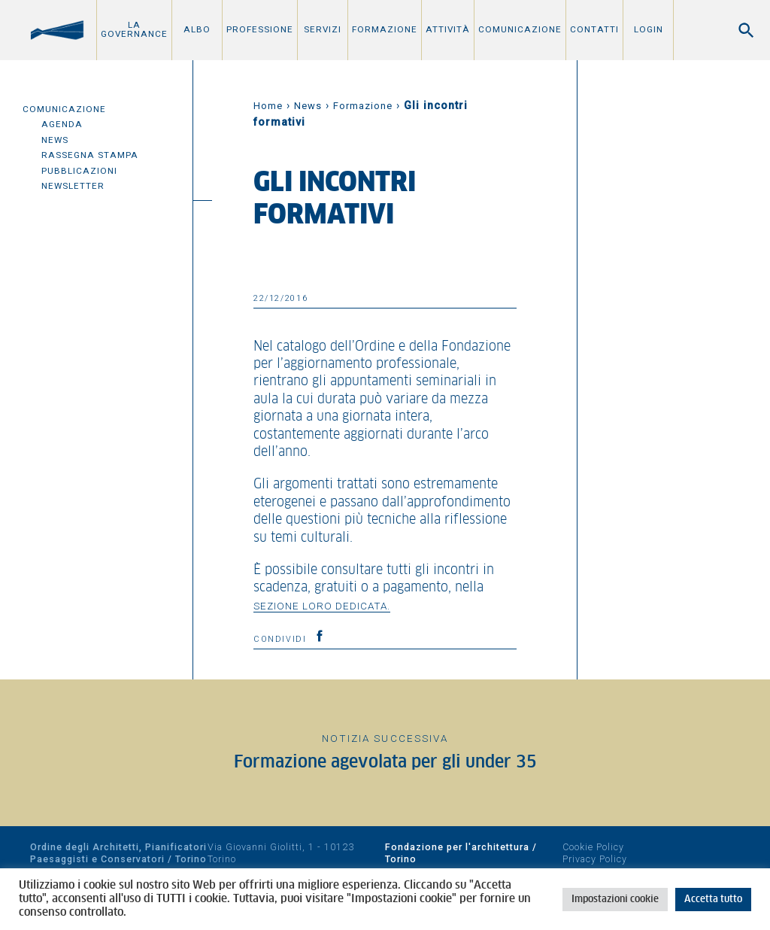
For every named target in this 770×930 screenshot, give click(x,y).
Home (268, 105)
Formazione (384, 29)
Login (648, 29)
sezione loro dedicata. (321, 606)
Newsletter (73, 186)
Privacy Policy (594, 859)
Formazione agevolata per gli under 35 (385, 762)
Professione (259, 29)
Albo (197, 29)
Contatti (594, 29)
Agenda (62, 124)
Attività (448, 29)
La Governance (134, 29)
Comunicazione (520, 29)
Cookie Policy (593, 846)
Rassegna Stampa (89, 155)
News (54, 140)
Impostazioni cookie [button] (615, 899)
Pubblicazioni (79, 171)
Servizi (322, 29)
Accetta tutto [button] (713, 899)
